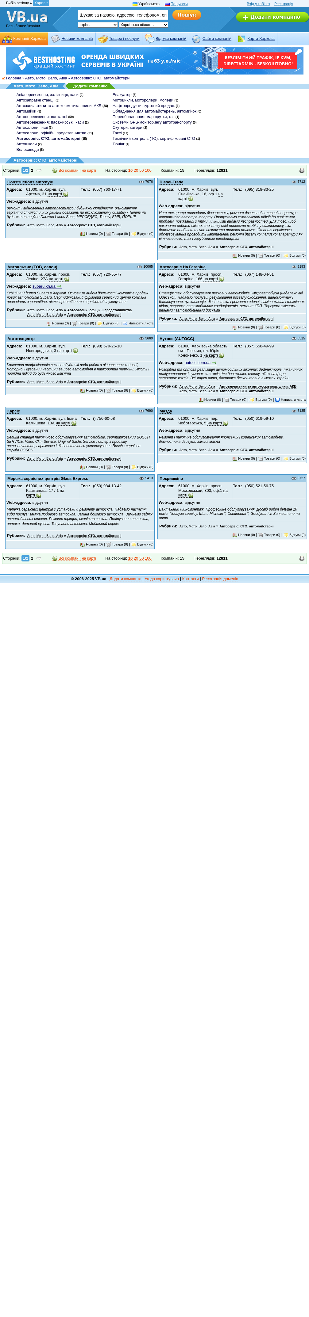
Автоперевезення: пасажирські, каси (50, 122)
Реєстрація (283, 4)
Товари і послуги (124, 38)
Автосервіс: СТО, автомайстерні (100, 78)
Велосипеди (28, 149)
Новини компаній (77, 38)
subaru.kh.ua (44, 286)
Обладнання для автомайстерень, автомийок (154, 111)
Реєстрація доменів (220, 578)
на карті (55, 194)
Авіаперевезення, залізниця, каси (48, 94)
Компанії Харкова (29, 38)
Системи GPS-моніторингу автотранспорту (152, 122)
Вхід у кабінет (258, 4)
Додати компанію (90, 86)
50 (141, 170)
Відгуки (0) (142, 233)
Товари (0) (117, 233)
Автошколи (27, 144)
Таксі (117, 133)
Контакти (190, 578)
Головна (13, 78)
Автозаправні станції (36, 100)
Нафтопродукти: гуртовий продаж (144, 105)
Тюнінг (119, 144)
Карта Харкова (261, 38)
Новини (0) (91, 233)
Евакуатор (122, 94)
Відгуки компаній (171, 38)
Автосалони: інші (32, 127)
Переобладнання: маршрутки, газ (144, 116)
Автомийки (27, 111)
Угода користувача (162, 578)
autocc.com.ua (198, 362)
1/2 (25, 170)
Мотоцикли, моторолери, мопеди (143, 100)
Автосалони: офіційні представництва (52, 133)
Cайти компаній (217, 38)
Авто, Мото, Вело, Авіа (46, 78)
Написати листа (138, 323)
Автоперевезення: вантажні (42, 116)
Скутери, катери (127, 127)
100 (148, 170)
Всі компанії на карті (74, 170)
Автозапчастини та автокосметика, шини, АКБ (59, 105)
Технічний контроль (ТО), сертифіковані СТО (154, 138)
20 (136, 170)
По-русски (179, 4)
